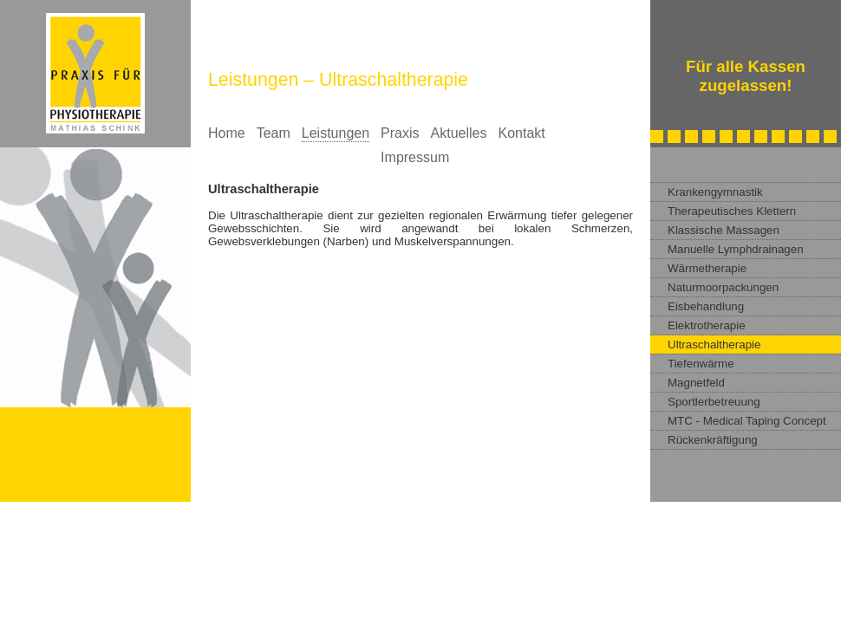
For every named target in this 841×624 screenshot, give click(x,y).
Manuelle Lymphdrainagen (736, 249)
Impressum (415, 157)
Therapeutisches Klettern (732, 211)
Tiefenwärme (701, 363)
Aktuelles (459, 133)
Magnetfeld (696, 382)
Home (226, 133)
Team (273, 133)
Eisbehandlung (706, 306)
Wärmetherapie (707, 268)
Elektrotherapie (707, 325)
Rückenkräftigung (713, 439)
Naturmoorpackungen (723, 287)
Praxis (400, 133)
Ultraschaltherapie (714, 344)
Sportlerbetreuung (714, 401)
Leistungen (335, 133)
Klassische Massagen (723, 230)
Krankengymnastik (715, 191)
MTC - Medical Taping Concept (747, 420)
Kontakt (521, 133)
